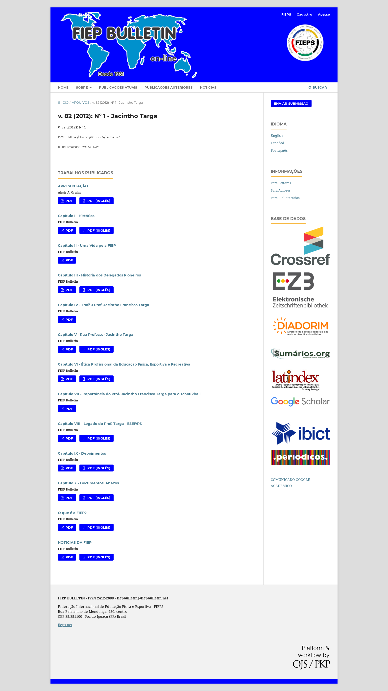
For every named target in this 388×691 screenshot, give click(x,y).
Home (63, 87)
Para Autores (281, 190)
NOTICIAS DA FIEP (75, 542)
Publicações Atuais (118, 87)
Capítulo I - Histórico (76, 216)
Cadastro (304, 14)
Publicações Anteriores (169, 87)
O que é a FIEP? (72, 513)
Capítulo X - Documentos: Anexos (88, 483)
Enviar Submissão (291, 103)
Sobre (82, 87)
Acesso (324, 14)
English (277, 135)
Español (277, 143)
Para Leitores (281, 183)
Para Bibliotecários (285, 198)
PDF (69, 201)
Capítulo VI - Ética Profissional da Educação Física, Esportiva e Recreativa (124, 364)
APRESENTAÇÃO (73, 186)
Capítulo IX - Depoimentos (82, 453)
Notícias (208, 87)
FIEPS (286, 14)
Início (63, 102)
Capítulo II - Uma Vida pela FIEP (87, 245)
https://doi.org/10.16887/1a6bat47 (94, 137)
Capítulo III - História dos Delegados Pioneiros (99, 275)
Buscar (318, 87)
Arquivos (80, 102)
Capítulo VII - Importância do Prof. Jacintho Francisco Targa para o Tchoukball (129, 394)
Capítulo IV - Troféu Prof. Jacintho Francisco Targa (103, 305)
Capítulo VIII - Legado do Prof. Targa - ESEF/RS (100, 423)
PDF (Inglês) (98, 201)
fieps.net (65, 624)
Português (279, 150)
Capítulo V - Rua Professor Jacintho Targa (95, 334)
